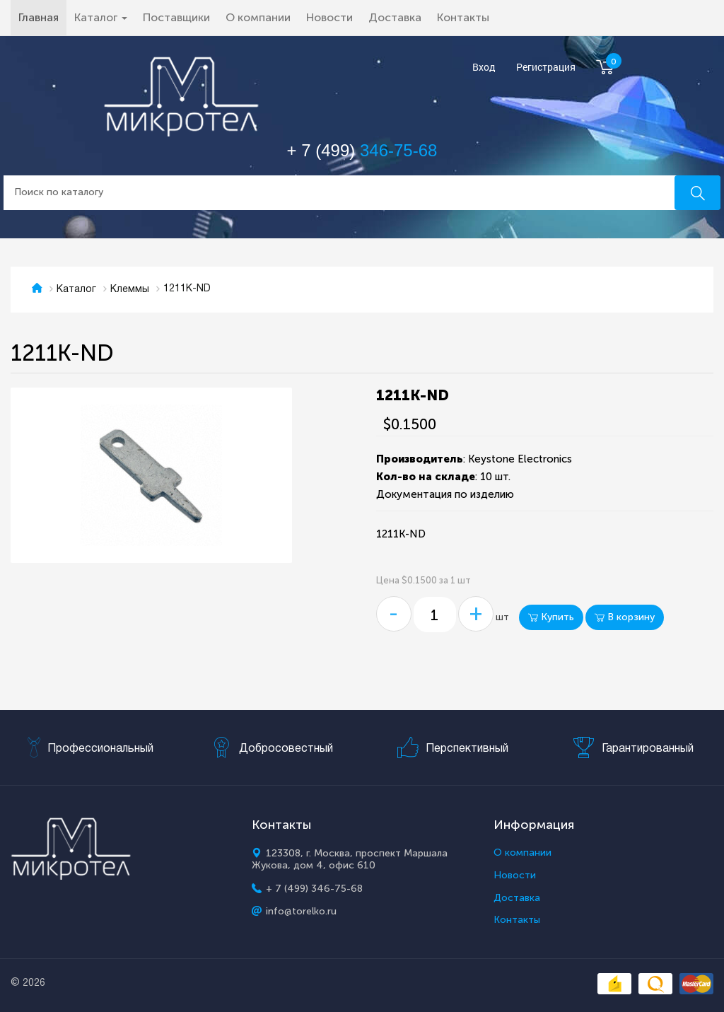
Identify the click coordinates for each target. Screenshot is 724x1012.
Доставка (394, 17)
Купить (551, 617)
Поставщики (176, 17)
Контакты (463, 17)
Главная (42, 17)
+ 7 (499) (362, 150)
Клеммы (129, 289)
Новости (329, 17)
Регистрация (546, 68)
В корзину (625, 617)
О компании (258, 17)
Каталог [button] (100, 17)
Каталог (76, 289)
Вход (484, 68)
